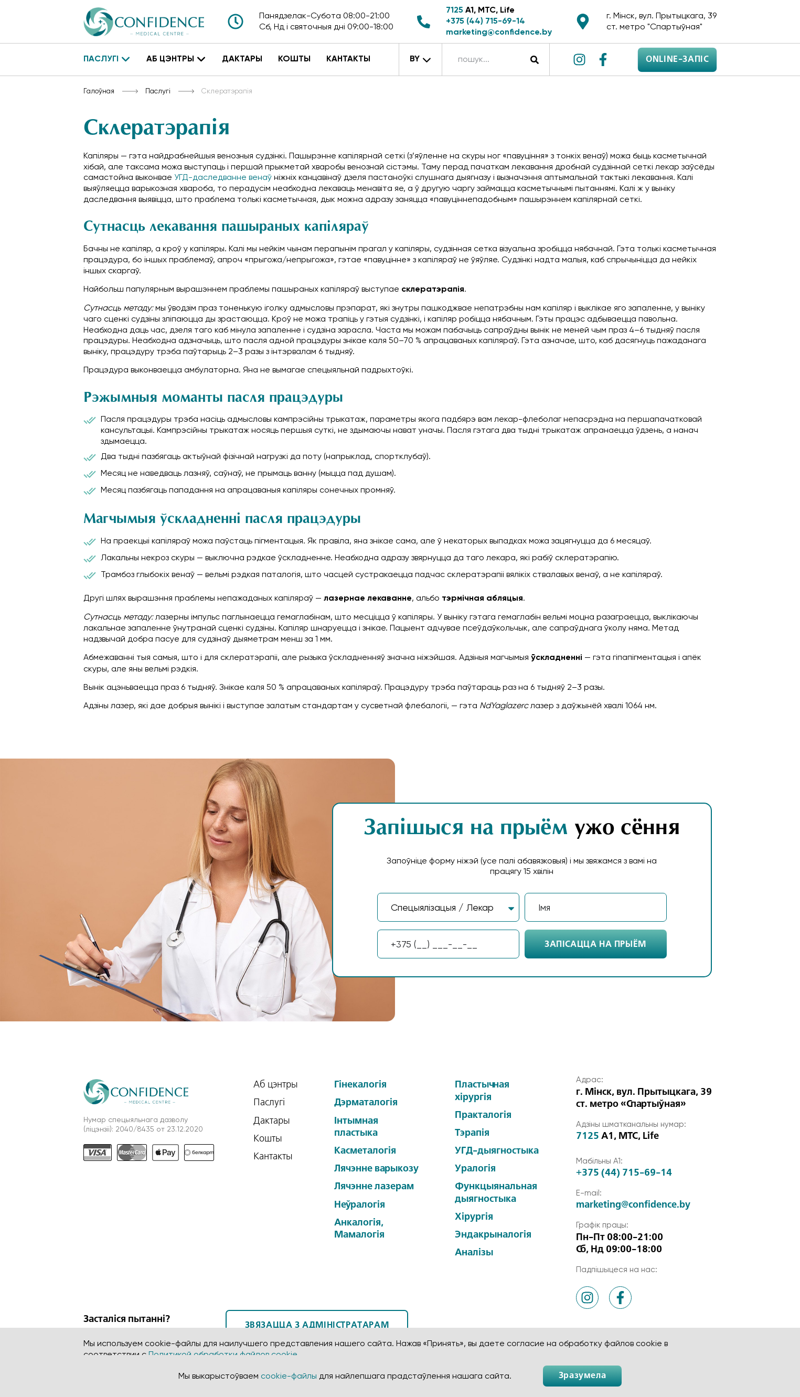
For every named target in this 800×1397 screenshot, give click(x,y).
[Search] (535, 59)
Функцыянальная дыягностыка (496, 1192)
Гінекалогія (360, 1085)
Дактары (242, 59)
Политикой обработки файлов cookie (222, 1354)
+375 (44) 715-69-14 (485, 21)
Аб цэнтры (176, 60)
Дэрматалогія (366, 1102)
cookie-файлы (289, 1376)
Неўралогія (359, 1205)
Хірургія (474, 1217)
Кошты (294, 59)
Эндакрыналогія (493, 1235)
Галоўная (98, 91)
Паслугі (107, 60)
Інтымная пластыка (356, 1127)
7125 (454, 10)
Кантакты (348, 59)
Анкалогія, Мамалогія (359, 1229)
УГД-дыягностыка (497, 1151)
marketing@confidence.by (499, 32)
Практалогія (483, 1115)
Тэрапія (472, 1133)
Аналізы (474, 1253)
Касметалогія (365, 1151)
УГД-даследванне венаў (223, 177)
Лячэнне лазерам (374, 1186)
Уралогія (475, 1169)
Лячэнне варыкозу (376, 1169)
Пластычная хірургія (482, 1091)
